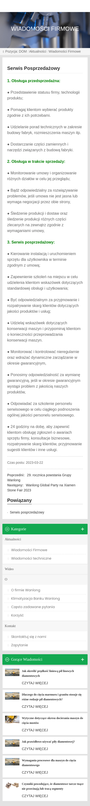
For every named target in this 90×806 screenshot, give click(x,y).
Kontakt (10, 626)
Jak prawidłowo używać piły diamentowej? (48, 741)
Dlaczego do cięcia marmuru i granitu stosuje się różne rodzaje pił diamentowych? (51, 697)
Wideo (9, 569)
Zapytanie (18, 645)
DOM (23, 51)
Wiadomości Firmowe (65, 51)
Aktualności (37, 51)
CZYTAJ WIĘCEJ (35, 683)
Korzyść (16, 615)
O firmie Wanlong (24, 590)
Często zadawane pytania (31, 606)
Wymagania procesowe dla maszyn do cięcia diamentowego (49, 763)
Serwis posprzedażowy (27, 512)
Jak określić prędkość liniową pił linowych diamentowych (48, 673)
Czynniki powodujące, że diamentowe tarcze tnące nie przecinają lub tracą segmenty (53, 786)
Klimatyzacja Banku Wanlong (34, 598)
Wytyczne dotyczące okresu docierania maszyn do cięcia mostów (52, 720)
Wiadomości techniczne (29, 558)
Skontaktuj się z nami (27, 636)
